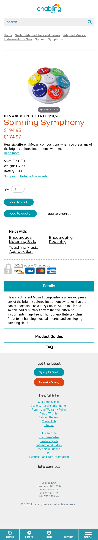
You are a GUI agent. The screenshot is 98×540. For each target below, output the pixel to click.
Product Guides (49, 336)
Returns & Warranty (34, 176)
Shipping (10, 176)
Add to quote (20, 213)
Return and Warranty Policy (49, 409)
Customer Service (49, 402)
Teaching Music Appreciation (23, 249)
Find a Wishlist (49, 413)
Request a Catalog (49, 382)
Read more (12, 153)
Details (49, 285)
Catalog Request (49, 417)
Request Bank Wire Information (49, 457)
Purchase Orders (49, 437)
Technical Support (49, 449)
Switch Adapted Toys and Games (37, 35)
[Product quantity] (17, 189)
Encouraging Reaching (61, 240)
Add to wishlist (59, 213)
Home (8, 35)
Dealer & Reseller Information (49, 406)
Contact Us (49, 421)
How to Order (49, 433)
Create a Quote (49, 441)
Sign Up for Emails (49, 372)
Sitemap (49, 425)
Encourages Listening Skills (22, 240)
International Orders (49, 445)
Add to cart (18, 202)
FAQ (49, 347)
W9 (49, 453)
